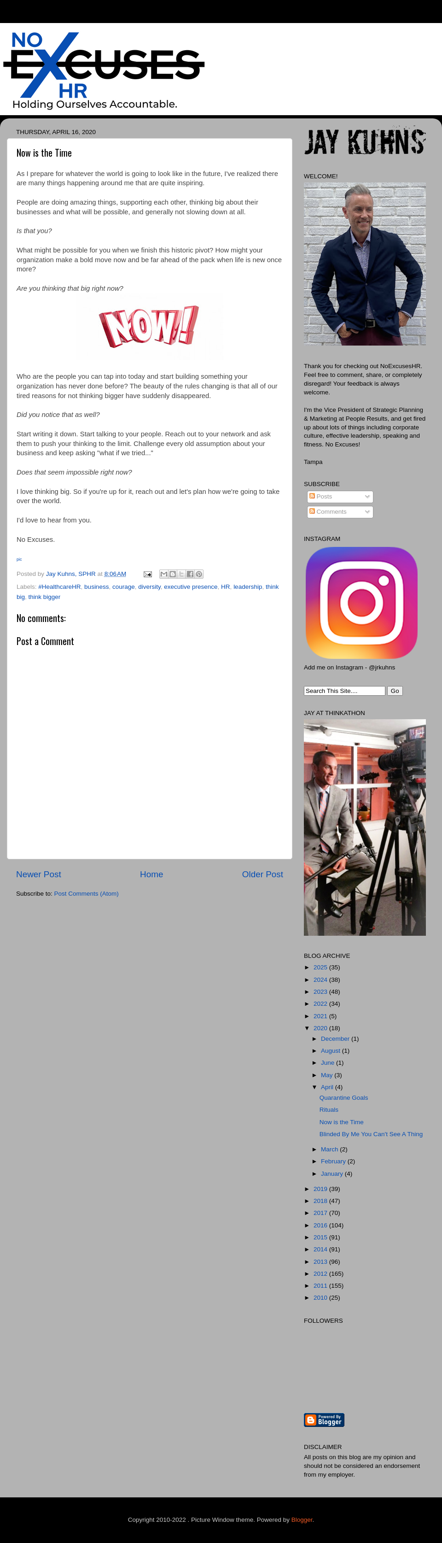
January (333, 1173)
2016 (321, 1225)
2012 (321, 1273)
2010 (321, 1297)
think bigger (45, 596)
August (331, 1050)
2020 (321, 1028)
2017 (321, 1212)
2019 (321, 1188)
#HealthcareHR (59, 586)
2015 (321, 1237)
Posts (320, 496)
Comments (328, 511)
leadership (247, 586)
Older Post (262, 874)
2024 (321, 979)
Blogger (302, 1519)
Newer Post (38, 874)
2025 (321, 967)
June (328, 1062)
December (336, 1038)
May (327, 1075)
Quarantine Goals (344, 1097)
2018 (321, 1200)
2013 (321, 1261)
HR (225, 586)
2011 (321, 1285)
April (328, 1087)
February (334, 1161)
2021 (321, 1016)
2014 (321, 1249)
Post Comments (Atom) (86, 893)
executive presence (190, 586)
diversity (149, 586)
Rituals (329, 1109)
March (330, 1149)
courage (123, 586)
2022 (321, 1003)
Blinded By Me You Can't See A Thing (371, 1134)
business (96, 586)
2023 (321, 991)
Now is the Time (342, 1122)
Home (151, 874)
